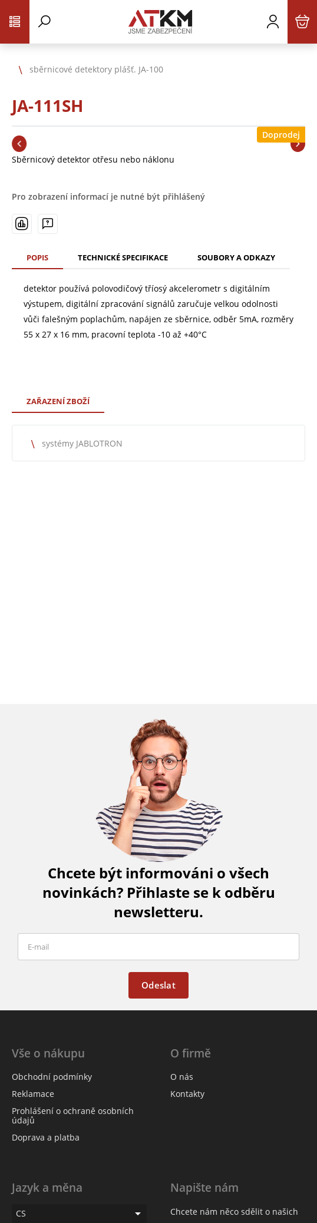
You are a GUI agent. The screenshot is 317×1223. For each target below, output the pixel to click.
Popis (37, 257)
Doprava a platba (46, 1137)
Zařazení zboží (58, 401)
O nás (181, 1076)
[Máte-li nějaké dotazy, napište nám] (48, 224)
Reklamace (33, 1093)
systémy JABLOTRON (82, 443)
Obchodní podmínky (52, 1076)
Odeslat (158, 985)
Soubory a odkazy (236, 257)
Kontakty (187, 1093)
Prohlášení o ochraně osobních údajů (73, 1115)
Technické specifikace (123, 257)
